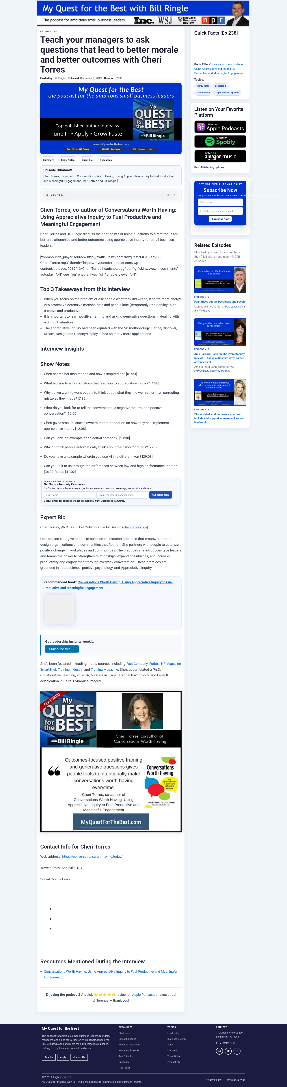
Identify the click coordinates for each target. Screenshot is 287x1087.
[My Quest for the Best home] (143, 13)
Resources (109, 159)
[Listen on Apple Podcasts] (220, 131)
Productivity (173, 1062)
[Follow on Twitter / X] (228, 1051)
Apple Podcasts (144, 994)
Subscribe (124, 1062)
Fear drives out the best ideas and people (216, 308)
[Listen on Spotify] (220, 146)
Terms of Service (235, 1080)
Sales (170, 1044)
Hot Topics (125, 1067)
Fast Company (137, 664)
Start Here (124, 1033)
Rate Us (49, 1057)
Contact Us (79, 1057)
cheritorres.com (135, 527)
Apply (63, 1057)
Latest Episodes (127, 1039)
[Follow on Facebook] (237, 1051)
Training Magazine (123, 669)
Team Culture (174, 1056)
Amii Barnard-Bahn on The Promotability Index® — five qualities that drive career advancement (218, 367)
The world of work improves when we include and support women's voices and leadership (218, 429)
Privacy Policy (213, 1080)
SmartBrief (65, 669)
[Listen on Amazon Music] (220, 160)
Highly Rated (203, 90)
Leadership (222, 90)
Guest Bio (89, 159)
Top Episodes (126, 1056)
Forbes (155, 664)
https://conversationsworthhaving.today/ (94, 856)
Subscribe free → (62, 649)
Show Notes (69, 159)
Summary (48, 159)
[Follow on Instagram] (219, 1051)
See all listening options (210, 171)
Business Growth (176, 1039)
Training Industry (88, 669)
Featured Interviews (129, 1044)
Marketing (172, 1050)
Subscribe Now (160, 494)
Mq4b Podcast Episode (229, 97)
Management (204, 97)
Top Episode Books (129, 1050)
